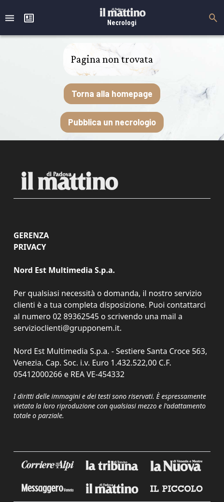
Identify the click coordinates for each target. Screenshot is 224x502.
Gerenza (31, 235)
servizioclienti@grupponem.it (67, 328)
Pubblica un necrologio (112, 122)
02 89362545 (76, 316)
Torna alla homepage (112, 93)
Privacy (30, 247)
